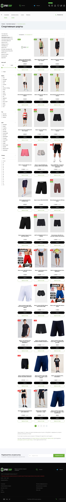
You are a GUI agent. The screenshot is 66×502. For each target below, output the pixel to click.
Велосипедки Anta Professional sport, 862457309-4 (25, 411)
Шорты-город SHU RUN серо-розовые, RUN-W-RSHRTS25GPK (41, 165)
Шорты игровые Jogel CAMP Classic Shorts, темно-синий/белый (41, 376)
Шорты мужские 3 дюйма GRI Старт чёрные (41, 60)
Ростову (41, 438)
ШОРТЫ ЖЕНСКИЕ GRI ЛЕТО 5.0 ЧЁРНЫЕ (41, 236)
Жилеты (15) (3, 52)
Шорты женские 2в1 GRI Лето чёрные (57, 60)
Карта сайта (38, 490)
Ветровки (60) (4, 56)
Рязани (33, 438)
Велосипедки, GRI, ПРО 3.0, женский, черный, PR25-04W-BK (57, 236)
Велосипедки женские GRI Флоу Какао (57, 200)
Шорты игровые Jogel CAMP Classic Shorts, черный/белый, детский (57, 341)
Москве (37, 438)
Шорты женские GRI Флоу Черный (41, 130)
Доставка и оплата (14, 14)
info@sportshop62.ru (4, 480)
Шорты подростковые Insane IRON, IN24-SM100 (24, 236)
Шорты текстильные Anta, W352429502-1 (57, 376)
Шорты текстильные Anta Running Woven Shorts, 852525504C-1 (25, 341)
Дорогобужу (29, 439)
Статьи (22, 14)
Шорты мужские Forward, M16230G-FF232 (25, 200)
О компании (6, 14)
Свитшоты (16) (4, 42)
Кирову (49, 438)
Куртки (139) (3, 47)
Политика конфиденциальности (41, 483)
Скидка (3, 71)
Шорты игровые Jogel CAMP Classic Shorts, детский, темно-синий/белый (57, 411)
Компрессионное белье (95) (7, 50)
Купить (25, 66)
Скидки (12, 17)
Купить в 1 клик (25, 69)
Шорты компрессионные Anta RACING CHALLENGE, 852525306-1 (25, 376)
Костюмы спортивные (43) (6, 49)
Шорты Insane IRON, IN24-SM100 (41, 200)
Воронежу (45, 438)
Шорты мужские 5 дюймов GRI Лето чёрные (25, 130)
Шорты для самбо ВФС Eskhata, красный (25, 271)
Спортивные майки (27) (6, 40)
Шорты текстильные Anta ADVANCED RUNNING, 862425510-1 (41, 341)
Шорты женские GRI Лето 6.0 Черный (57, 130)
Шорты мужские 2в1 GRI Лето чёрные (41, 95)
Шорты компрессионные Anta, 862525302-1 (57, 271)
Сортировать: (21, 34)
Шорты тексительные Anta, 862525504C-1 (41, 271)
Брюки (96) (3, 57)
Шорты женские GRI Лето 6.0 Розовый (25, 165)
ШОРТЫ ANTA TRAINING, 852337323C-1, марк (41, 411)
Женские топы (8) (4, 54)
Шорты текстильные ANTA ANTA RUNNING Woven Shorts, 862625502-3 (24, 60)
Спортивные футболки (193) (7, 39)
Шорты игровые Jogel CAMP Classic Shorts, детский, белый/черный (25, 306)
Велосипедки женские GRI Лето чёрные (57, 95)
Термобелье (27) (4, 35)
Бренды (5, 17)
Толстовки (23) (4, 33)
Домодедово (20, 439)
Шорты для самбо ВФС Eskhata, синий (57, 306)
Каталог (22, 6)
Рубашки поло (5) (4, 44)
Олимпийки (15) (4, 45)
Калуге (52, 438)
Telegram (37, 5)
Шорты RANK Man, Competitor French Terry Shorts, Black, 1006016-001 (57, 165)
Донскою (25, 439)
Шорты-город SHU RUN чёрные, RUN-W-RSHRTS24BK (41, 306)
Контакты (28, 14)
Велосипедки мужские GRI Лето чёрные (25, 95)
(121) (6, 37)
